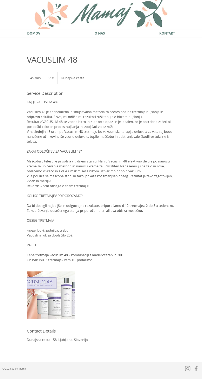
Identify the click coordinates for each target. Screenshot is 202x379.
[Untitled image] (51, 295)
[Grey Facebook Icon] (196, 368)
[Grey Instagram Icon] (187, 368)
